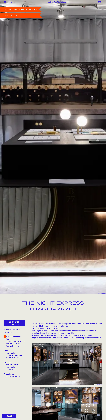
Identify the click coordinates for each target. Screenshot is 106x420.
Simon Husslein (13, 376)
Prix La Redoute (13, 346)
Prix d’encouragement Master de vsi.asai (15, 341)
